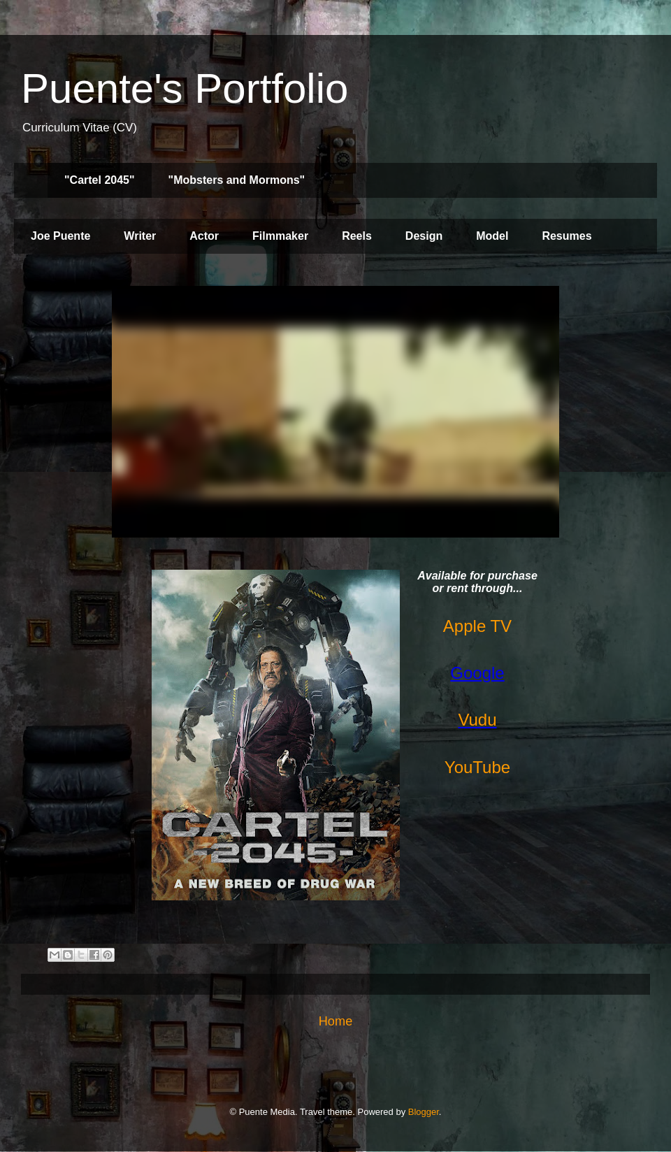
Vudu (477, 719)
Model (492, 236)
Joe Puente (60, 236)
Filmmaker (280, 236)
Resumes (566, 236)
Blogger (423, 1112)
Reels (357, 236)
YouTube (477, 767)
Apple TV (477, 626)
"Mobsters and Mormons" (236, 180)
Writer (140, 236)
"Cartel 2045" (99, 180)
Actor (204, 236)
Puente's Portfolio (184, 88)
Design (423, 236)
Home (336, 1021)
